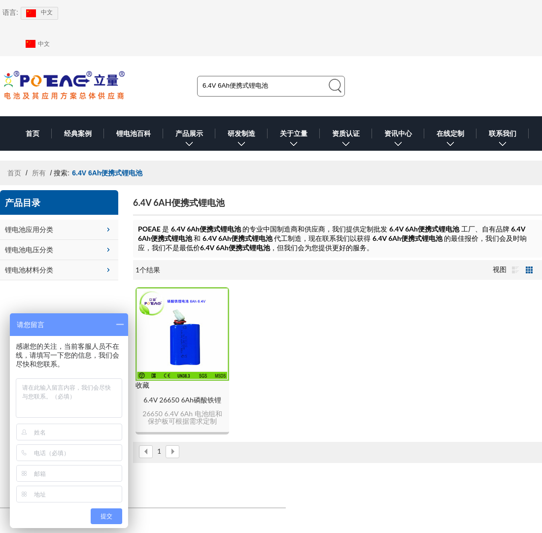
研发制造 (241, 140)
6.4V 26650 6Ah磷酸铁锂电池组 (182, 400)
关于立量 (294, 140)
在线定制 (450, 140)
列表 (515, 270)
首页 (32, 133)
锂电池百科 (133, 133)
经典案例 (78, 133)
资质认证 (346, 140)
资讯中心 (398, 140)
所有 (39, 173)
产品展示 (189, 140)
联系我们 (502, 140)
